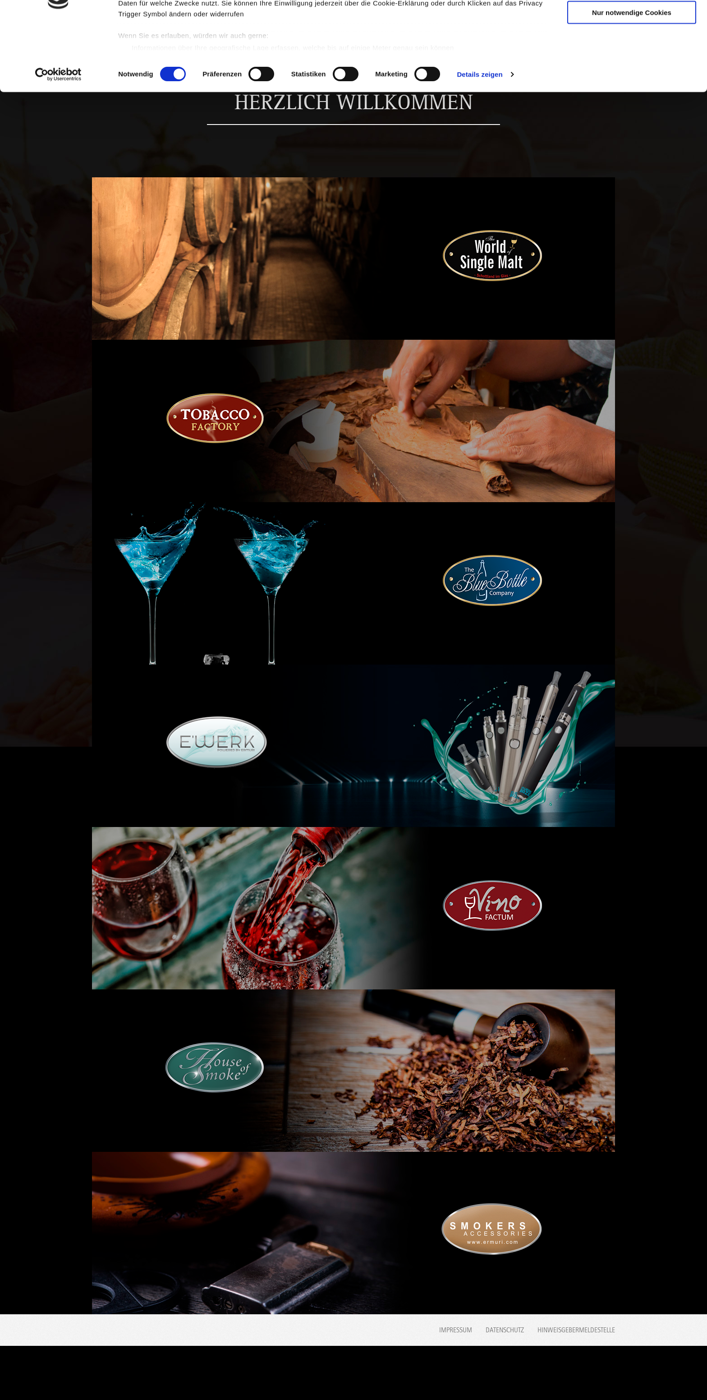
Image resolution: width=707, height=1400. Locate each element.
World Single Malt (117, 1373)
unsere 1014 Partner (179, 33)
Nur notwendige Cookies (631, 75)
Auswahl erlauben (632, 49)
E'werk (416, 1373)
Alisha (296, 1373)
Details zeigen (479, 137)
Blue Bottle (237, 1373)
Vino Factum (476, 1373)
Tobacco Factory (177, 1373)
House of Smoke (536, 1373)
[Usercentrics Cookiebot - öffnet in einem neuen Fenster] (58, 137)
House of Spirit (356, 1373)
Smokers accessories (595, 1373)
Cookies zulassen (631, 22)
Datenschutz (505, 1330)
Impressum (455, 1330)
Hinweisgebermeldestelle (576, 1330)
